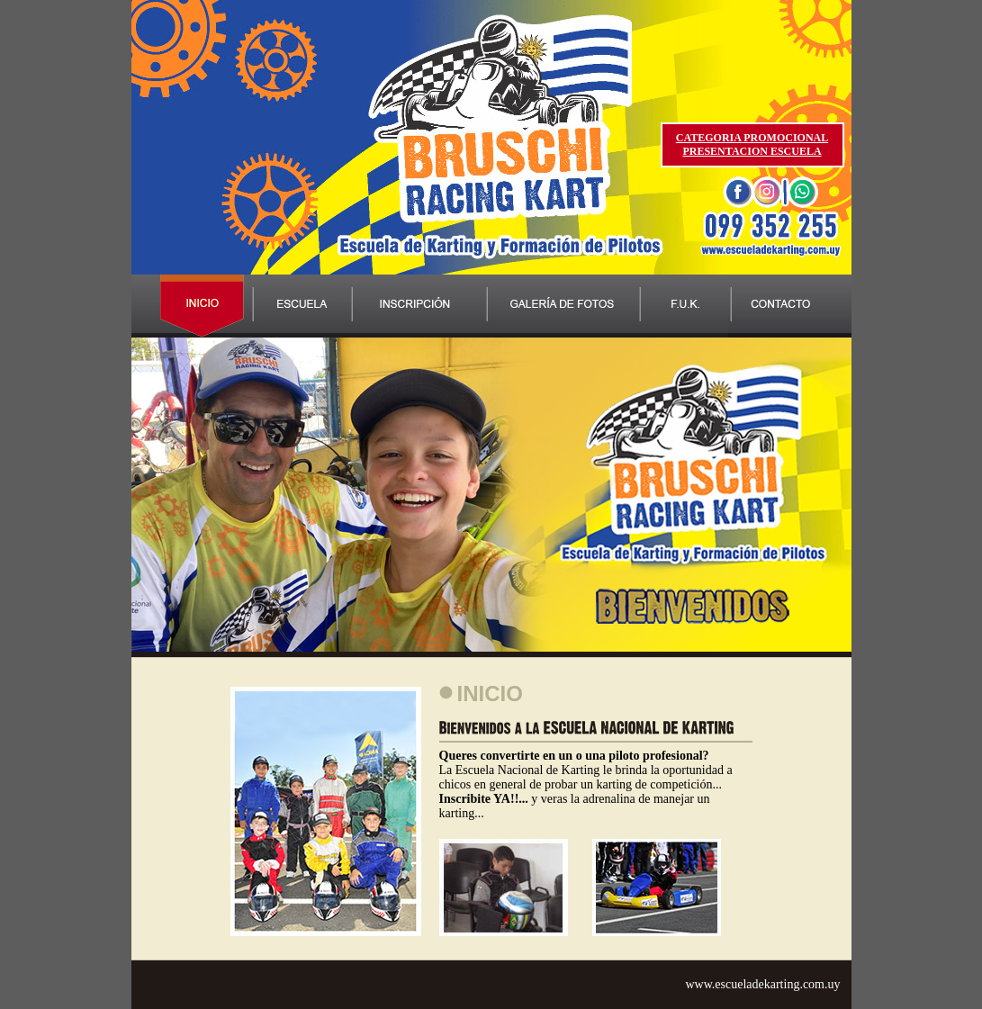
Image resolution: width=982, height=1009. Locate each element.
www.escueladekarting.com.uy (762, 984)
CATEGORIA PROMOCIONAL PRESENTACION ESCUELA (752, 144)
